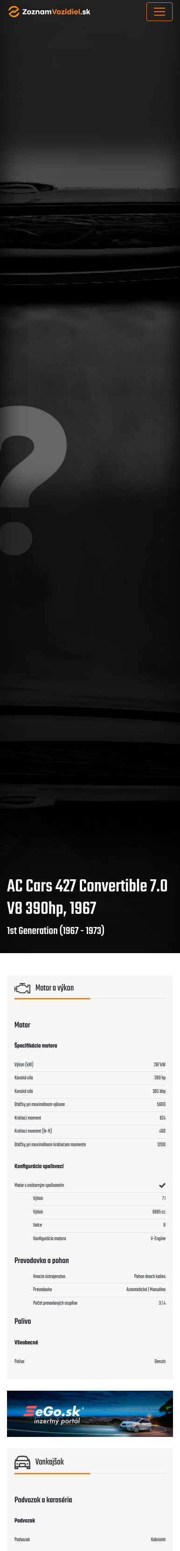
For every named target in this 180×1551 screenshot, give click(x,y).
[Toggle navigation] (159, 11)
